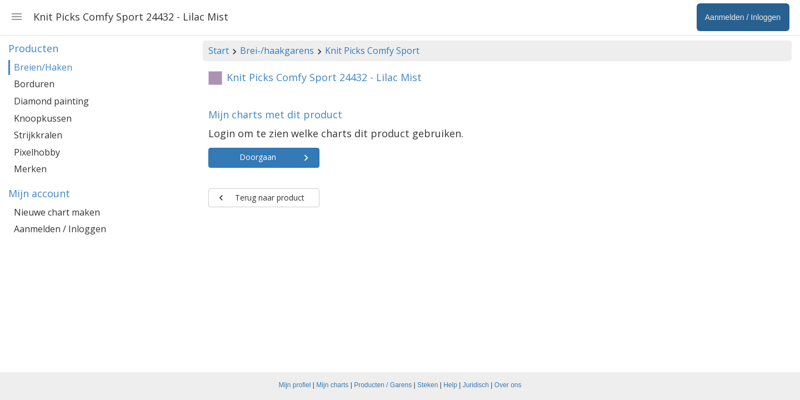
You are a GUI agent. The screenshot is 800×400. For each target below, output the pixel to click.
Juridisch (476, 385)
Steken (427, 385)
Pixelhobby (37, 152)
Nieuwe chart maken (57, 212)
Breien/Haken (43, 67)
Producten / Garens (383, 385)
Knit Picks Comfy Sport (372, 50)
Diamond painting (51, 101)
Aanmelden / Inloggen (60, 229)
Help (450, 385)
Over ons (508, 385)
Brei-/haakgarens (277, 50)
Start (218, 50)
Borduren (34, 84)
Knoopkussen (43, 118)
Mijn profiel (295, 385)
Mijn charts (332, 385)
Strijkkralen (38, 135)
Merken (30, 169)
